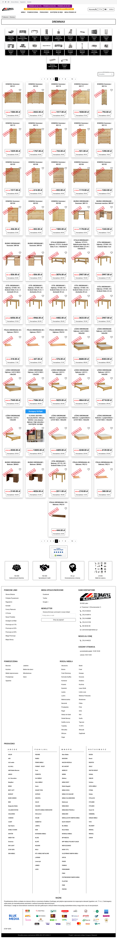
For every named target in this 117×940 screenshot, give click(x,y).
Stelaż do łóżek (66, 714)
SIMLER (91, 778)
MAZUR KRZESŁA (67, 762)
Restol (90, 758)
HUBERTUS (38, 822)
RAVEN (91, 754)
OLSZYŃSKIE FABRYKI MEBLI (70, 853)
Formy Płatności (11, 609)
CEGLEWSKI (11, 814)
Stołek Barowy (65, 718)
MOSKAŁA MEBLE (67, 833)
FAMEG (37, 758)
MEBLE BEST (65, 782)
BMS (9, 802)
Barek (80, 665)
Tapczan (81, 722)
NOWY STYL (65, 849)
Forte (36, 770)
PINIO (63, 873)
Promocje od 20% (11, 628)
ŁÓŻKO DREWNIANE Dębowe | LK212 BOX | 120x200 (35, 372)
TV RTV (81, 726)
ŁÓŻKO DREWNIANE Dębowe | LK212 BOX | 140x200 (12, 372)
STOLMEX (91, 806)
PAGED (64, 861)
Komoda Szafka (66, 677)
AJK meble (11, 762)
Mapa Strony (9, 639)
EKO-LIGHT (11, 845)
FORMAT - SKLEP (40, 766)
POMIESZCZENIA (32, 12)
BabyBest (10, 782)
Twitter (45, 598)
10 (72, 79)
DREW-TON (11, 837)
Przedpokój (64, 707)
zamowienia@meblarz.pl (88, 630)
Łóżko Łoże (82, 692)
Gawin (37, 786)
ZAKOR (91, 837)
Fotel (80, 669)
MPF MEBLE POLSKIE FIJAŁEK (70, 841)
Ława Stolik (82, 688)
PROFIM (64, 889)
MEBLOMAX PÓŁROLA (68, 810)
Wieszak (81, 730)
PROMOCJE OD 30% (64, 6)
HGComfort (38, 814)
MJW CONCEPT (66, 822)
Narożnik (64, 703)
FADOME (37, 754)
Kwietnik (64, 688)
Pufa (80, 707)
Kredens (81, 681)
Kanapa (81, 673)
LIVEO (37, 869)
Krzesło (63, 684)
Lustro (63, 696)
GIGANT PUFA (39, 790)
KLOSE (37, 837)
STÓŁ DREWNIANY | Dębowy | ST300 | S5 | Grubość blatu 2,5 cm (104, 289)
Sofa (80, 711)
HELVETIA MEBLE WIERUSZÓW (43, 810)
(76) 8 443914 (85, 615)
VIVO (90, 822)
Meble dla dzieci (28, 669)
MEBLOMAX (65, 806)
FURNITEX (38, 774)
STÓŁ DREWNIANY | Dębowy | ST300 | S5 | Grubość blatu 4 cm (104, 244)
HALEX (37, 802)
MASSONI (64, 758)
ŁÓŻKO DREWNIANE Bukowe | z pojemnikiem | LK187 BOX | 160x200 (81, 418)
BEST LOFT (11, 790)
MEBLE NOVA (65, 790)
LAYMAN (37, 857)
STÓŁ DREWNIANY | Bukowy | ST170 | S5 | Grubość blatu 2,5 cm (58, 463)
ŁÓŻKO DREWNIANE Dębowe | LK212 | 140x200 (104, 372)
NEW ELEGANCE (66, 845)
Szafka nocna (65, 722)
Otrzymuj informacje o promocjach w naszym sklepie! (56, 612)
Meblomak (65, 802)
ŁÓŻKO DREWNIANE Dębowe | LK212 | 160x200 (81, 372)
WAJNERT (91, 826)
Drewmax (10, 841)
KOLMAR (37, 845)
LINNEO (37, 865)
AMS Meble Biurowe (13, 770)
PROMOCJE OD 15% (35, 6)
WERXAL (91, 833)
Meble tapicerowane (12, 673)
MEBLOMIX (65, 814)
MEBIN (64, 774)
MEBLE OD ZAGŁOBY (68, 794)
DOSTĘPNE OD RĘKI (56, 12)
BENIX (10, 786)
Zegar (63, 737)
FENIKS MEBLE (39, 762)
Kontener (64, 681)
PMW (63, 885)
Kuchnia (81, 684)
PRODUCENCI (44, 12)
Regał (63, 711)
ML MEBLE (65, 826)
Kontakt (29, 2)
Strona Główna (14, 2)
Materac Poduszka (85, 696)
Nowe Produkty (10, 617)
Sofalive (91, 782)
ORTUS (64, 857)
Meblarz (64, 778)
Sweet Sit (91, 810)
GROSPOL (38, 798)
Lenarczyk (38, 861)
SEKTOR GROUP (93, 770)
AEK (9, 758)
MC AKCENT (65, 766)
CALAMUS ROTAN (13, 810)
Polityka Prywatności (12, 598)
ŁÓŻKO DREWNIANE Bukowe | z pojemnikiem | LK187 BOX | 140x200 (104, 418)
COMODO (10, 818)
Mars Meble (65, 754)
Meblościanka (65, 699)
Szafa (80, 718)
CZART (10, 822)
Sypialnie (8, 681)
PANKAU (64, 865)
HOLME (37, 818)
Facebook (46, 594)
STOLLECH (92, 798)
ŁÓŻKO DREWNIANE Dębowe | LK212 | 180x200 (58, 372)
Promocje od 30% (11, 632)
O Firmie (8, 613)
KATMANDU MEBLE (40, 833)
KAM (36, 829)
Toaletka (64, 726)
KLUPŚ (37, 841)
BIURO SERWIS (12, 798)
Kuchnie (8, 669)
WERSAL (91, 829)
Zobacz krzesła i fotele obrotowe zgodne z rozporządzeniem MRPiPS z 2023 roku (49, 9)
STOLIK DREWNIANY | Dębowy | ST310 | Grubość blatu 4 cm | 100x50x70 (58, 244)
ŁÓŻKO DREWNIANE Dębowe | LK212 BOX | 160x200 (104, 331)
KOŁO (36, 849)
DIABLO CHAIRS (12, 829)
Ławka (63, 692)
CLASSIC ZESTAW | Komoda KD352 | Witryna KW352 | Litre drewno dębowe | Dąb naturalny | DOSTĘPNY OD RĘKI (35, 420)
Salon (25, 677)
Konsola (81, 677)
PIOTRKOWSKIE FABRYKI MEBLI (71, 877)
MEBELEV (64, 770)
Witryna (63, 733)
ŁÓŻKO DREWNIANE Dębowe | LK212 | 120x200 (13, 418)
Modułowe (82, 699)
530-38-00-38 (85, 626)
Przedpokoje (9, 677)
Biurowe (8, 665)
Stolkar (91, 794)
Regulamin (23, 2)
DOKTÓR (10, 833)
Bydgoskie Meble (13, 806)
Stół (80, 714)
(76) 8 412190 (85, 622)
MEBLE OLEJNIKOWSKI (68, 798)
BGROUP (10, 794)
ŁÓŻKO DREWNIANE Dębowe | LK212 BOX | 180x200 (81, 331)
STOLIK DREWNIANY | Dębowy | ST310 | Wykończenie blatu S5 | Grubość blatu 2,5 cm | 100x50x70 (81, 244)
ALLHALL (10, 766)
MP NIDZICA (65, 837)
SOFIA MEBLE (93, 786)
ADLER (10, 754)
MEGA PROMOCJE (70, 12)
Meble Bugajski (66, 786)
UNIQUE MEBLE (93, 818)
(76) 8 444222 (85, 611)
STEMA (91, 790)
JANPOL (37, 826)
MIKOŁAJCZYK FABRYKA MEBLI (71, 818)
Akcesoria (64, 665)
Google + (45, 602)
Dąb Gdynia (11, 826)
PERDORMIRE (66, 869)
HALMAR (37, 806)
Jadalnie (25, 665)
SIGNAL (91, 774)
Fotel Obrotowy (66, 673)
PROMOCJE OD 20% (49, 6)
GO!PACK (37, 794)
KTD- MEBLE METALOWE (42, 853)
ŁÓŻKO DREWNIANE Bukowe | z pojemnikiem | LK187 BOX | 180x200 (58, 418)
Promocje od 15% (11, 624)
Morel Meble (65, 829)
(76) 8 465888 (85, 618)
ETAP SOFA (11, 849)
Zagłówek (82, 733)
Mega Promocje (10, 636)
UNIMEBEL (92, 814)
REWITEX (91, 762)
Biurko (63, 669)
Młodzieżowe (27, 673)
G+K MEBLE (38, 778)
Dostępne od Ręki (11, 621)
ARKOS (10, 774)
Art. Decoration (12, 778)
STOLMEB (91, 802)
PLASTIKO (65, 881)
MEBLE (23, 12)
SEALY (90, 766)
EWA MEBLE (11, 853)
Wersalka (64, 730)
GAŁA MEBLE (39, 782)
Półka (80, 703)
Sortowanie (106, 72)
